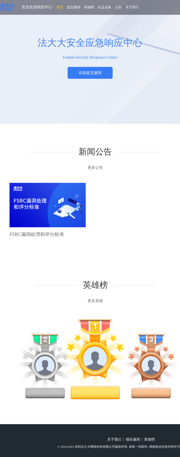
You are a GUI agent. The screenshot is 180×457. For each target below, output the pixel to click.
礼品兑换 (104, 7)
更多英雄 (95, 301)
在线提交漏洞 (90, 73)
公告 (118, 7)
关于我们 (132, 7)
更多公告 (95, 167)
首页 (59, 7)
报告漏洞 (133, 439)
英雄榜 (89, 7)
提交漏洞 (73, 7)
